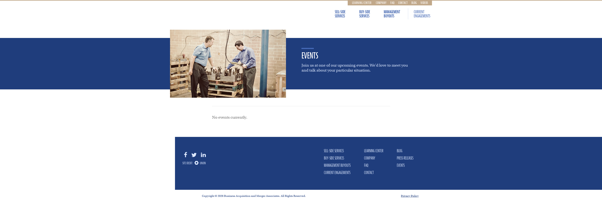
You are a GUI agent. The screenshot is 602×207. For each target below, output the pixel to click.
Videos (424, 2)
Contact (403, 2)
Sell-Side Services (340, 14)
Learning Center (362, 2)
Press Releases (405, 158)
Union (203, 163)
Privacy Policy (410, 196)
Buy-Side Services (364, 14)
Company (381, 2)
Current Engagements (422, 14)
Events (401, 165)
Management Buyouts (392, 14)
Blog (414, 2)
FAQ (392, 2)
